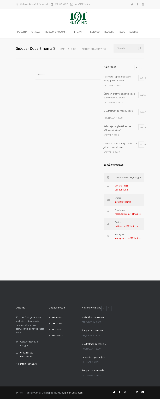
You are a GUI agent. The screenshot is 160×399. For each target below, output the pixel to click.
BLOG (122, 31)
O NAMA (35, 31)
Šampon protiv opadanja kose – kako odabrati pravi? (94, 370)
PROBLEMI (57, 317)
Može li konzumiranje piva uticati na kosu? (94, 317)
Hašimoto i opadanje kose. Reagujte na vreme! (94, 357)
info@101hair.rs (83, 4)
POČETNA (22, 31)
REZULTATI (109, 31)
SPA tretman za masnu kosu (94, 343)
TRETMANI (77, 31)
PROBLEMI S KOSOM (54, 31)
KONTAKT (134, 31)
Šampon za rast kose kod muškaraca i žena (94, 330)
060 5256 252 (61, 4)
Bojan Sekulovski (74, 392)
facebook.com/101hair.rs (128, 213)
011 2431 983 (121, 185)
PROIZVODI (94, 31)
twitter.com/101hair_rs (126, 226)
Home (62, 49)
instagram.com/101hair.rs (128, 238)
